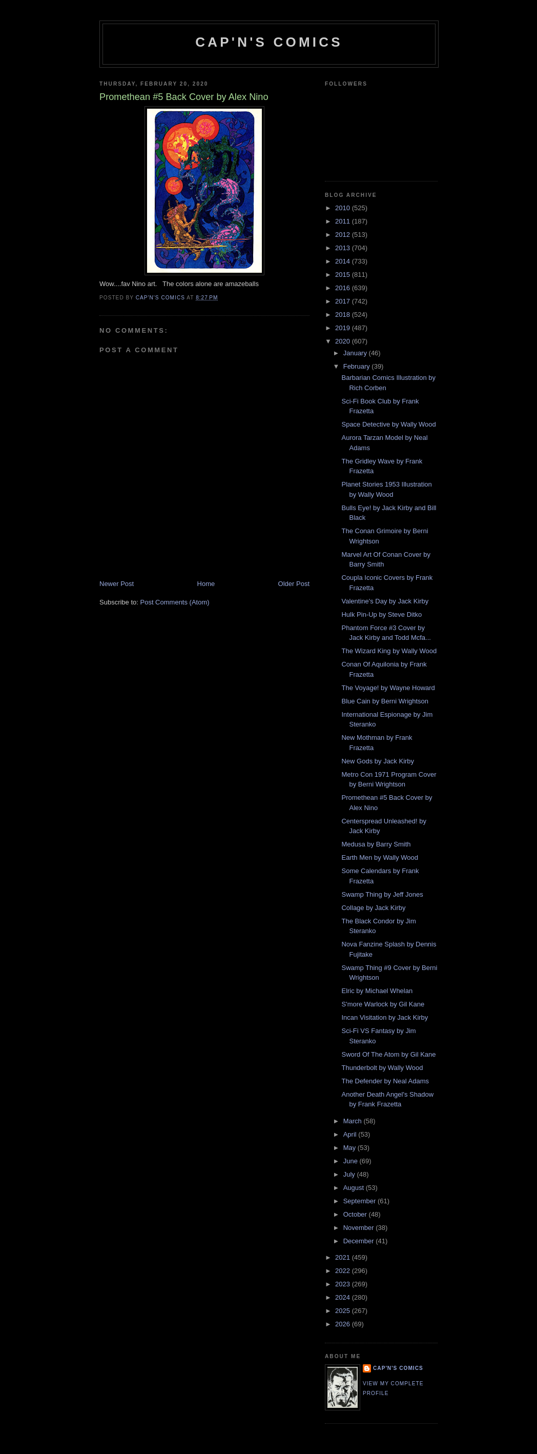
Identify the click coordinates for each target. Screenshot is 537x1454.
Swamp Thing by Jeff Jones (382, 894)
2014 (343, 261)
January (356, 353)
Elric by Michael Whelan (376, 991)
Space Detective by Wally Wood (388, 424)
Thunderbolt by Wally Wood (382, 1068)
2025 (343, 1311)
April (351, 1134)
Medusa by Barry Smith (375, 844)
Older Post (293, 584)
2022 (343, 1271)
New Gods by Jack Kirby (377, 761)
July (350, 1174)
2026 (343, 1324)
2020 (343, 341)
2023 (343, 1284)
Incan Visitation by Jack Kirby (384, 1017)
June (351, 1161)
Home (206, 584)
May (350, 1148)
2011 (343, 221)
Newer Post (116, 584)
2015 (343, 274)
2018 (343, 314)
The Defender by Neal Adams (385, 1081)
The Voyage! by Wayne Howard (388, 688)
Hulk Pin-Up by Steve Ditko (381, 614)
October (356, 1214)
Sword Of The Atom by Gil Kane (388, 1054)
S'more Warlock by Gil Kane (382, 1004)
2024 (343, 1297)
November (359, 1227)
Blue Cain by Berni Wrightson (384, 701)
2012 (343, 234)
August (354, 1188)
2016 (343, 288)
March (353, 1121)
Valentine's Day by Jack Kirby (384, 601)
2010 (343, 208)
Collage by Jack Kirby (373, 908)
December (359, 1241)
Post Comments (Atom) (175, 602)
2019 (343, 328)
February (357, 366)
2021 (343, 1257)
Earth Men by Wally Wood (379, 857)
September (360, 1201)
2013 (343, 248)
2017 (343, 301)
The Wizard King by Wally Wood (389, 651)
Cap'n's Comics (268, 42)
